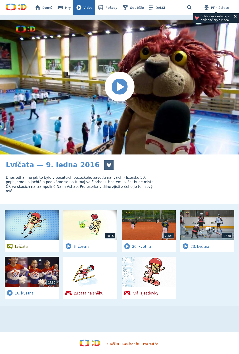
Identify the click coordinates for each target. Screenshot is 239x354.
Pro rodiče (150, 344)
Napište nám (131, 344)
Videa (84, 7)
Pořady (107, 7)
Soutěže (133, 7)
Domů (43, 7)
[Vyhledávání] (189, 7)
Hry (64, 7)
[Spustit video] (119, 87)
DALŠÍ (156, 7)
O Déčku (113, 344)
